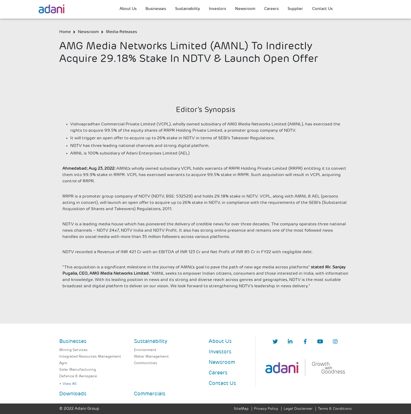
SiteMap (241, 409)
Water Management (151, 357)
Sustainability (187, 9)
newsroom (88, 32)
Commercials (149, 394)
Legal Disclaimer (298, 409)
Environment (145, 350)
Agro (63, 363)
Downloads (72, 394)
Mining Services (73, 350)
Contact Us (322, 9)
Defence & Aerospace (78, 376)
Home (65, 32)
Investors (217, 9)
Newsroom (245, 9)
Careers (271, 9)
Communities (145, 363)
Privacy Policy (266, 409)
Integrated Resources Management (90, 357)
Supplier (295, 9)
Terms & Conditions (335, 409)
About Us (128, 9)
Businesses (155, 9)
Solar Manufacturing (77, 370)
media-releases (121, 32)
